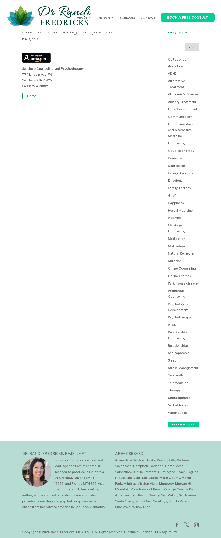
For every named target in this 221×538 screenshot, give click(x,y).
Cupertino (123, 472)
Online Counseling (182, 268)
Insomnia (175, 218)
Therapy (174, 390)
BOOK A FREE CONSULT (187, 17)
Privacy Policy (166, 532)
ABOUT (82, 17)
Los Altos (133, 478)
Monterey (166, 484)
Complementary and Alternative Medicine (180, 130)
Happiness (176, 203)
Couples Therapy (181, 151)
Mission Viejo (147, 484)
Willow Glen (141, 507)
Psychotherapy (179, 317)
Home (31, 96)
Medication (176, 239)
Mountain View (126, 489)
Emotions (175, 180)
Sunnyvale (122, 507)
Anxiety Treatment (182, 102)
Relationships (178, 346)
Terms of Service (139, 532)
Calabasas (123, 466)
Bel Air (150, 460)
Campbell (140, 466)
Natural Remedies (181, 253)
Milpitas (130, 484)
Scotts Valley (179, 501)
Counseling (176, 143)
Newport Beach (151, 489)
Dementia (175, 158)
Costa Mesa (174, 466)
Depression (176, 166)
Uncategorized (179, 398)
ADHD (172, 73)
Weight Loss (177, 413)
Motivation (176, 246)
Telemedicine (178, 383)
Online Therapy (179, 276)
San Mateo (169, 495)
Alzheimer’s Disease (183, 94)
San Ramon (187, 495)
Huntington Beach (172, 472)
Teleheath (175, 375)
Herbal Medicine (180, 210)
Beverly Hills (166, 460)
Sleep (172, 360)
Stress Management (183, 368)
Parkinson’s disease (183, 283)
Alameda (122, 460)
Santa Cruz (143, 501)
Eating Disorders (180, 173)
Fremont (150, 472)
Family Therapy (179, 188)
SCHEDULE (127, 17)
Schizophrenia (178, 353)
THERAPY (104, 17)
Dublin (137, 472)
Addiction (175, 66)
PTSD (172, 325)
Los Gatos (150, 478)
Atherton (137, 460)
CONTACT (148, 17)
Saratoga (160, 501)
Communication (180, 117)
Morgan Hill (183, 484)
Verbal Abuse (178, 405)
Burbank (183, 460)
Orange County (176, 489)
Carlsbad (156, 466)
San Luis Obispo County (141, 495)
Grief (172, 195)
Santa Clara (124, 501)
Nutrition (175, 261)
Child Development (182, 109)
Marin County (170, 478)
